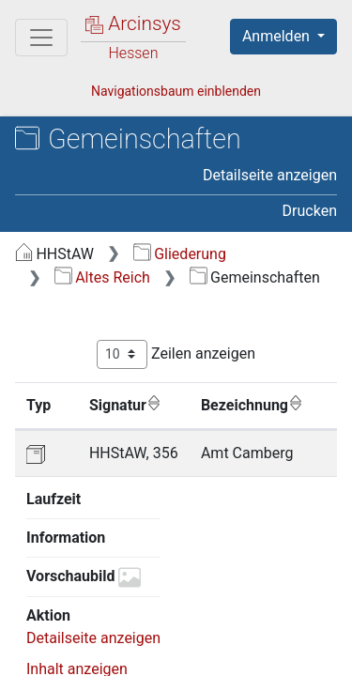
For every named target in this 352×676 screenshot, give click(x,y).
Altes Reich (102, 277)
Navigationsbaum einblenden (176, 91)
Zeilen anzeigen (176, 354)
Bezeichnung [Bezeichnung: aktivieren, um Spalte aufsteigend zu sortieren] (252, 404)
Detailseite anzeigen (270, 175)
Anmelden (278, 36)
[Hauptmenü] (41, 37)
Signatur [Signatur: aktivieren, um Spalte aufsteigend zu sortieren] (125, 404)
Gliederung (179, 254)
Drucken (310, 211)
